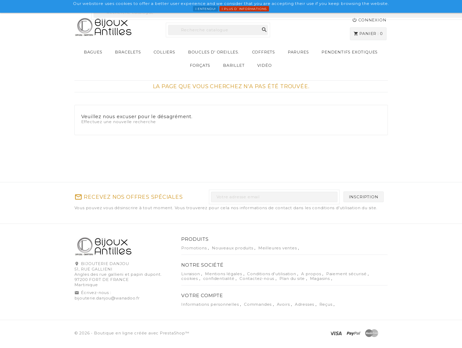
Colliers (164, 52)
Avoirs (284, 304)
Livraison (191, 273)
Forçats (200, 65)
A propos (311, 273)
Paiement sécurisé (347, 273)
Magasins (320, 278)
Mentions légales (224, 273)
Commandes (258, 304)
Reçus (326, 304)
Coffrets (263, 52)
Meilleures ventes (278, 247)
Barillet (233, 65)
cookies (190, 278)
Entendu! (205, 9)
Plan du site (292, 278)
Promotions (194, 247)
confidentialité (219, 278)
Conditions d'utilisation (272, 273)
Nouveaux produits (233, 247)
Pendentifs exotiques (349, 52)
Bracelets (128, 52)
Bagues (93, 52)
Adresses (305, 304)
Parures (298, 52)
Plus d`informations (244, 9)
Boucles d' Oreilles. (213, 52)
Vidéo (264, 65)
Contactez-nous (257, 278)
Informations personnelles (210, 304)
